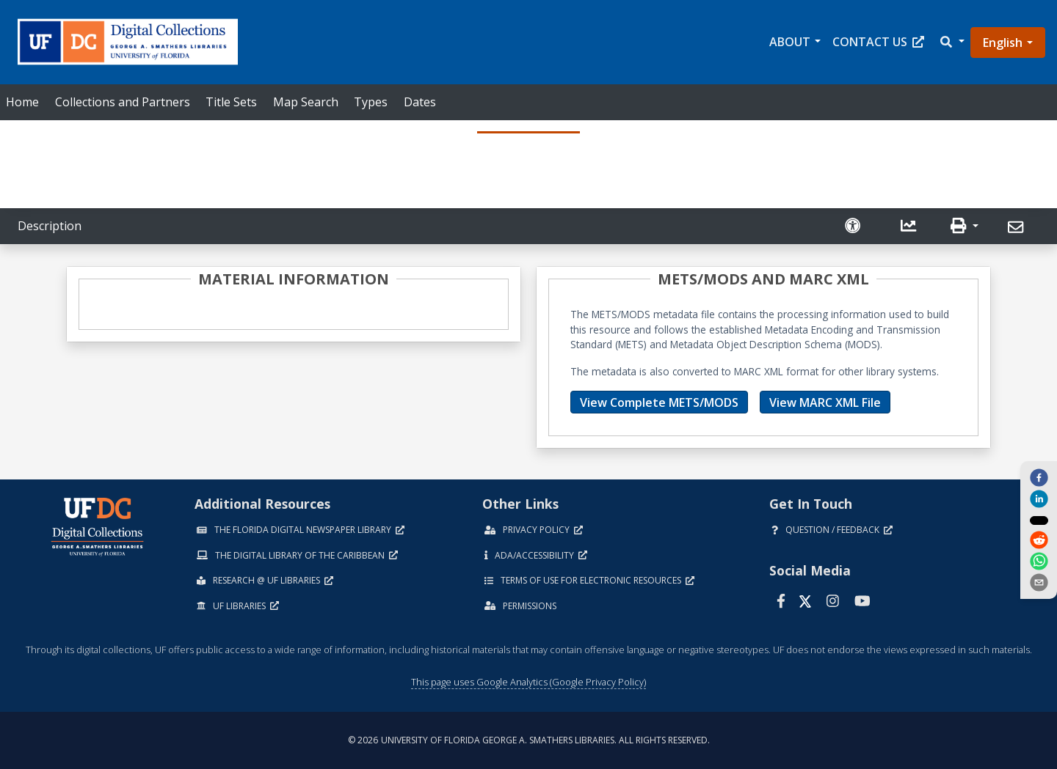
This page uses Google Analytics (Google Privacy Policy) (528, 681)
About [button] (789, 42)
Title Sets (231, 102)
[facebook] (1039, 476)
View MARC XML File (825, 402)
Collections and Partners (122, 102)
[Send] (1018, 227)
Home (22, 102)
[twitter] (1039, 519)
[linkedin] (1039, 498)
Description (49, 226)
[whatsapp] (1039, 562)
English (1003, 42)
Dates (420, 102)
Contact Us (878, 42)
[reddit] (1039, 541)
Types (371, 102)
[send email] (1039, 583)
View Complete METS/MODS (659, 402)
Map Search (305, 102)
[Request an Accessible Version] (854, 226)
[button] (951, 42)
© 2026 (529, 740)
